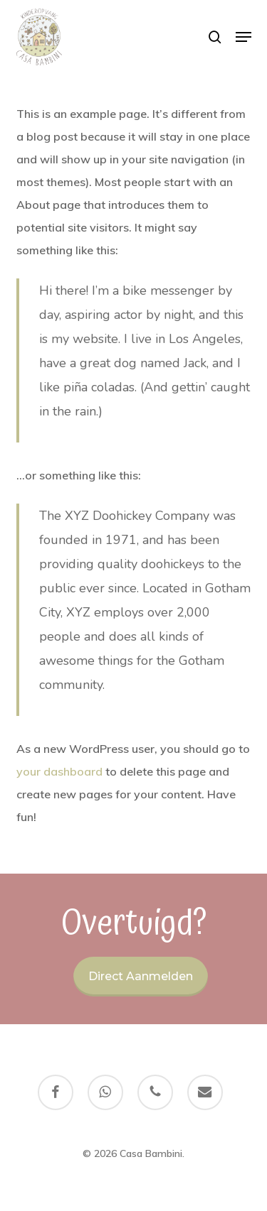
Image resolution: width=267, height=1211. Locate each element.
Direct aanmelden (140, 976)
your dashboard (59, 771)
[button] (243, 37)
